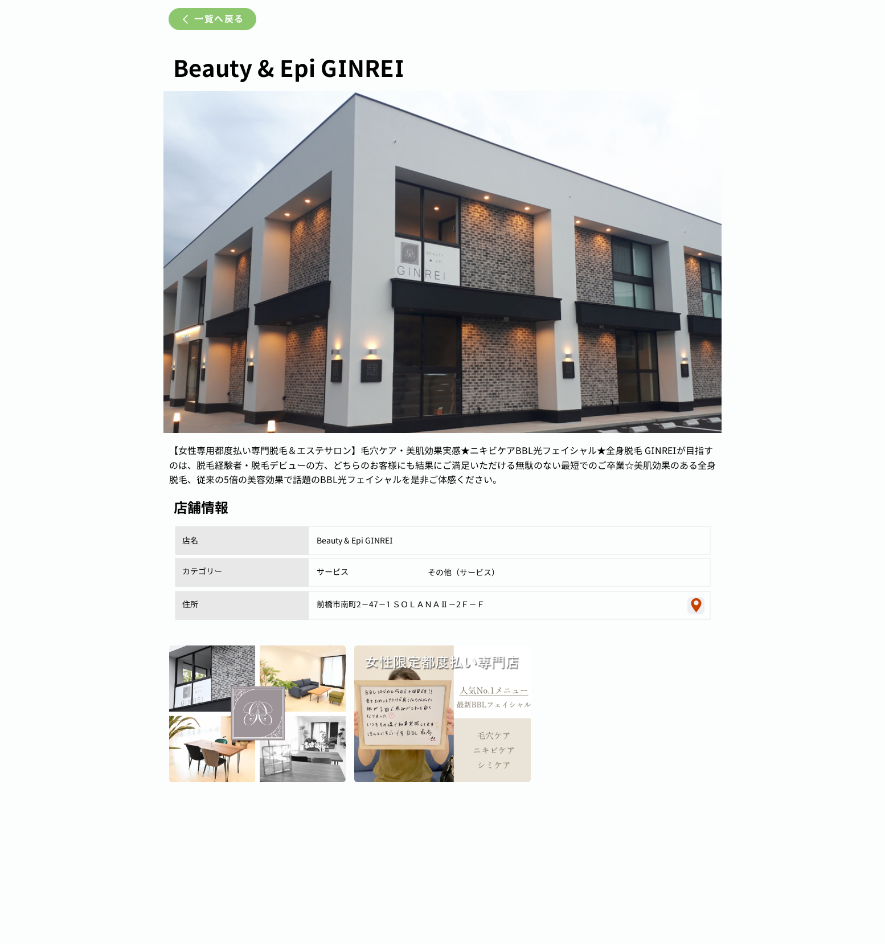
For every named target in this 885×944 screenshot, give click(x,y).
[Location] (695, 605)
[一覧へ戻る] (212, 19)
